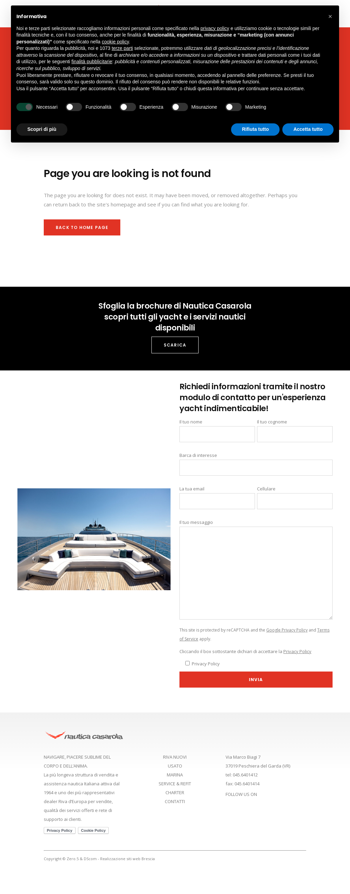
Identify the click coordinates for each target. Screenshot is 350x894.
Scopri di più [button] (41, 129)
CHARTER (174, 792)
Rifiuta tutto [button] (255, 129)
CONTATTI (175, 801)
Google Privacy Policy (287, 630)
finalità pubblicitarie (91, 61)
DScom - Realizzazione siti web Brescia (119, 858)
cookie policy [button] (115, 41)
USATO (175, 766)
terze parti (122, 48)
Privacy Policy (297, 651)
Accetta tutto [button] (308, 129)
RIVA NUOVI (175, 757)
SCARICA (175, 345)
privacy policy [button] (215, 28)
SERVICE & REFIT (175, 784)
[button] (330, 16)
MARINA (175, 775)
